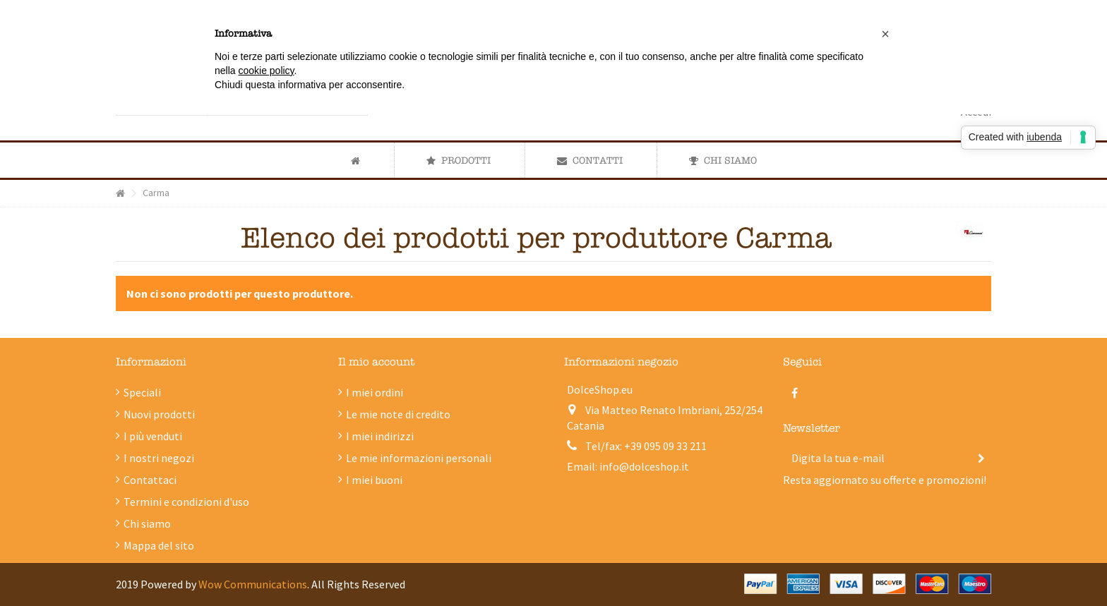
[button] (458, 160)
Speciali (142, 392)
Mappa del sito (159, 545)
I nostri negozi (159, 458)
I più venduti (153, 436)
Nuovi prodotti (159, 414)
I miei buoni (374, 480)
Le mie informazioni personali (418, 458)
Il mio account (376, 362)
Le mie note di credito (398, 414)
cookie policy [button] (266, 70)
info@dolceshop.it (644, 466)
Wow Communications (252, 584)
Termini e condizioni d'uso (186, 502)
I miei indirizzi (380, 436)
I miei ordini (374, 392)
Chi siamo (147, 523)
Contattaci (150, 480)
